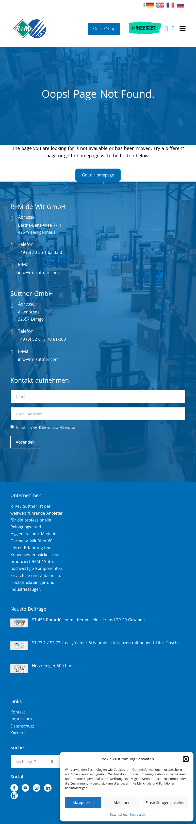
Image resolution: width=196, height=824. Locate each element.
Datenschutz (118, 814)
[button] (185, 759)
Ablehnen (121, 802)
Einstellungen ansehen (165, 802)
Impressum (138, 814)
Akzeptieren (83, 802)
